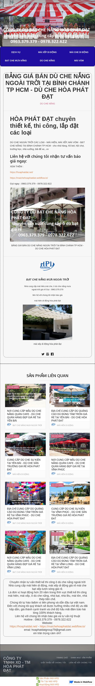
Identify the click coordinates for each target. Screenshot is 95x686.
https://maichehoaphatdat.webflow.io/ (29, 178)
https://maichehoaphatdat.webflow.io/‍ (62, 626)
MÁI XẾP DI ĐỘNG (47, 52)
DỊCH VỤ (15, 52)
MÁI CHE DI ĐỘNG (78, 52)
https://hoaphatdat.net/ (21, 172)
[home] (38, 5)
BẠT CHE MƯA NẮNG (16, 60)
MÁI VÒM (79, 60)
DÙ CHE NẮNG (47, 60)
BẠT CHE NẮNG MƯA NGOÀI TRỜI (47, 279)
